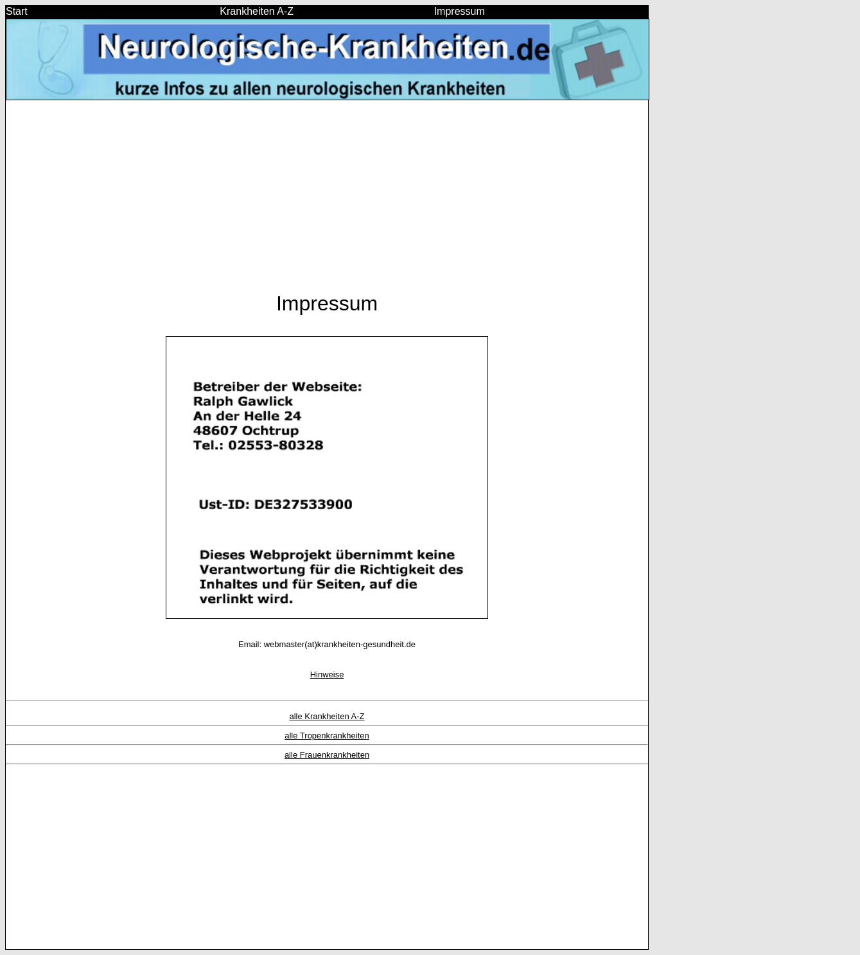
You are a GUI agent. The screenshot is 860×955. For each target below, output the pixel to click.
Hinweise (327, 674)
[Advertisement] (327, 202)
